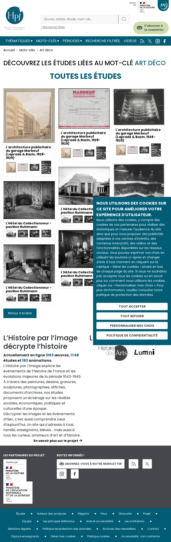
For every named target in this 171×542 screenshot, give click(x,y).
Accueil (9, 50)
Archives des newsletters (119, 529)
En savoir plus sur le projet (56, 440)
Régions (83, 514)
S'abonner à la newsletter (154, 28)
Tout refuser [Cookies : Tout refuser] (132, 316)
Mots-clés (46, 40)
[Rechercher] (79, 19)
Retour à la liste (20, 313)
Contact (153, 529)
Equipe (26, 521)
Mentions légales (19, 529)
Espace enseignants (25, 536)
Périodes (71, 40)
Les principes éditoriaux (59, 521)
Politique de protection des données (67, 529)
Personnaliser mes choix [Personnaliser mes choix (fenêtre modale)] (132, 325)
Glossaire (125, 514)
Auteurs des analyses (51, 514)
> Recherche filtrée (53, 27)
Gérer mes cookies (63, 536)
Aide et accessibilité (99, 521)
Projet (146, 514)
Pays (104, 514)
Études (20, 514)
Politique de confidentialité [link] (132, 335)
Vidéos (130, 40)
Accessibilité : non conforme (140, 536)
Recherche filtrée (103, 40)
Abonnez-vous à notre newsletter (90, 464)
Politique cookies (98, 536)
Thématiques (17, 40)
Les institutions (135, 521)
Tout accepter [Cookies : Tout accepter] (132, 306)
